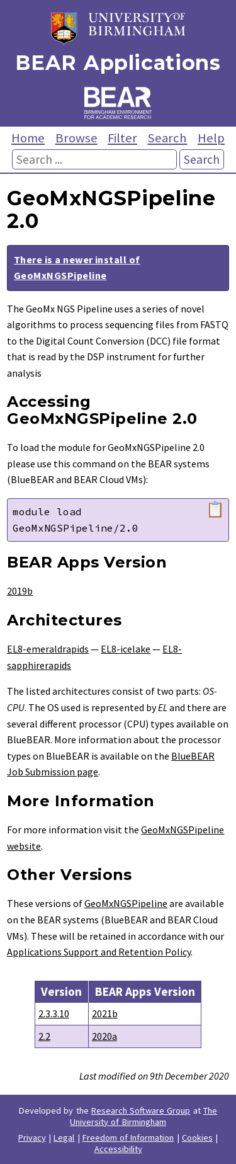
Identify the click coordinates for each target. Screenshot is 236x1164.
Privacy (32, 1137)
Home (28, 138)
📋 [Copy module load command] (215, 509)
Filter (122, 138)
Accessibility (118, 1149)
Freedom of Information (128, 1137)
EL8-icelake (125, 648)
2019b (20, 591)
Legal (63, 1137)
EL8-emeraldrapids (48, 648)
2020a (104, 1036)
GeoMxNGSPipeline (125, 903)
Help (211, 138)
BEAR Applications (117, 63)
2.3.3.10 (53, 1013)
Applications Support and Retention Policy (99, 951)
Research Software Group (141, 1110)
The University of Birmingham (143, 1116)
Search (167, 138)
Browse (76, 138)
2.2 (44, 1036)
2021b (105, 1013)
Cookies (197, 1137)
